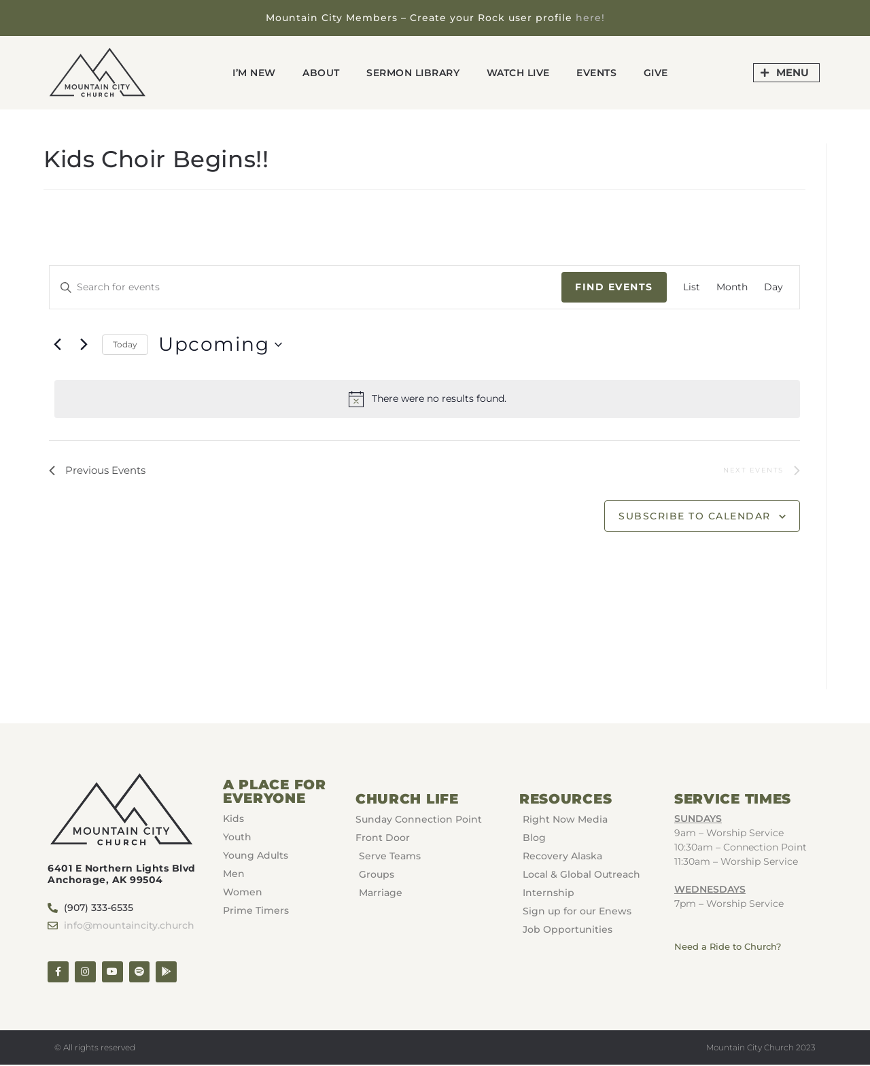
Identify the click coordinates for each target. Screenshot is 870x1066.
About (313, 72)
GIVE (668, 72)
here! (590, 18)
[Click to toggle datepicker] (220, 344)
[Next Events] (83, 345)
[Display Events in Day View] (773, 287)
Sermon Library (410, 72)
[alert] (426, 399)
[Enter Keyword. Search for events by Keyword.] (305, 287)
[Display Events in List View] (691, 287)
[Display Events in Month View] (732, 287)
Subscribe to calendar (695, 517)
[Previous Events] (57, 345)
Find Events (614, 287)
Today (125, 344)
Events (606, 72)
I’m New (242, 72)
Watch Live (522, 72)
